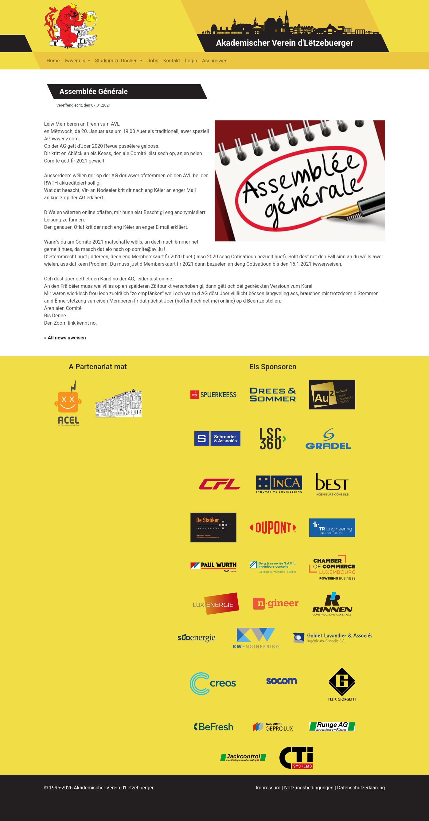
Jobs (152, 61)
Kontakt (171, 61)
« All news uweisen (65, 338)
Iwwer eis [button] (76, 61)
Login (191, 61)
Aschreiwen (215, 61)
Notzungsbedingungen (308, 788)
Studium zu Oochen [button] (117, 61)
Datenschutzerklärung (361, 788)
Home (53, 61)
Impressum (268, 788)
